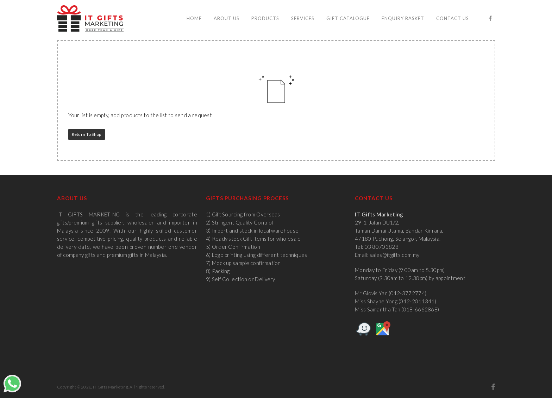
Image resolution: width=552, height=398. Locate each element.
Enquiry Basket (403, 18)
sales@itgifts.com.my (394, 255)
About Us (226, 18)
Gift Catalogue (348, 18)
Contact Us (452, 18)
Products (265, 18)
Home (194, 18)
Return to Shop (86, 134)
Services (302, 18)
